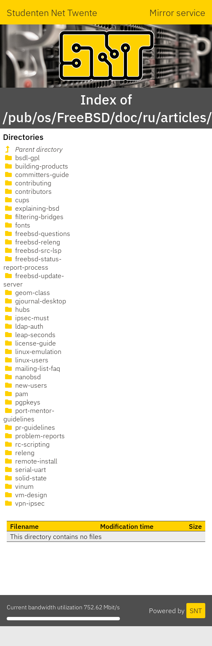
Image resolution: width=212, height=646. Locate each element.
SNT (196, 610)
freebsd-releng (31, 242)
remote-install (30, 461)
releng (18, 452)
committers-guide (36, 174)
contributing (27, 183)
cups (16, 200)
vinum (18, 486)
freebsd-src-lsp (32, 250)
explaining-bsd (31, 208)
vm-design (25, 495)
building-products (35, 166)
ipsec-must (26, 318)
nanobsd (22, 377)
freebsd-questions (36, 233)
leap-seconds (29, 334)
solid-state (25, 478)
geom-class (26, 292)
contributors (27, 191)
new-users (25, 385)
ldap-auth (23, 326)
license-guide (29, 343)
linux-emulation (32, 351)
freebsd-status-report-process (32, 263)
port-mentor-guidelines (28, 414)
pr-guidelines (29, 427)
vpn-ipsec (24, 503)
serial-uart (24, 469)
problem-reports (34, 436)
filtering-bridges (33, 216)
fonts (16, 225)
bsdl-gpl (21, 157)
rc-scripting (26, 444)
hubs (16, 309)
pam (15, 393)
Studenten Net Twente (52, 12)
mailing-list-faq (31, 368)
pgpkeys (21, 402)
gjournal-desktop (34, 301)
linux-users (25, 360)
